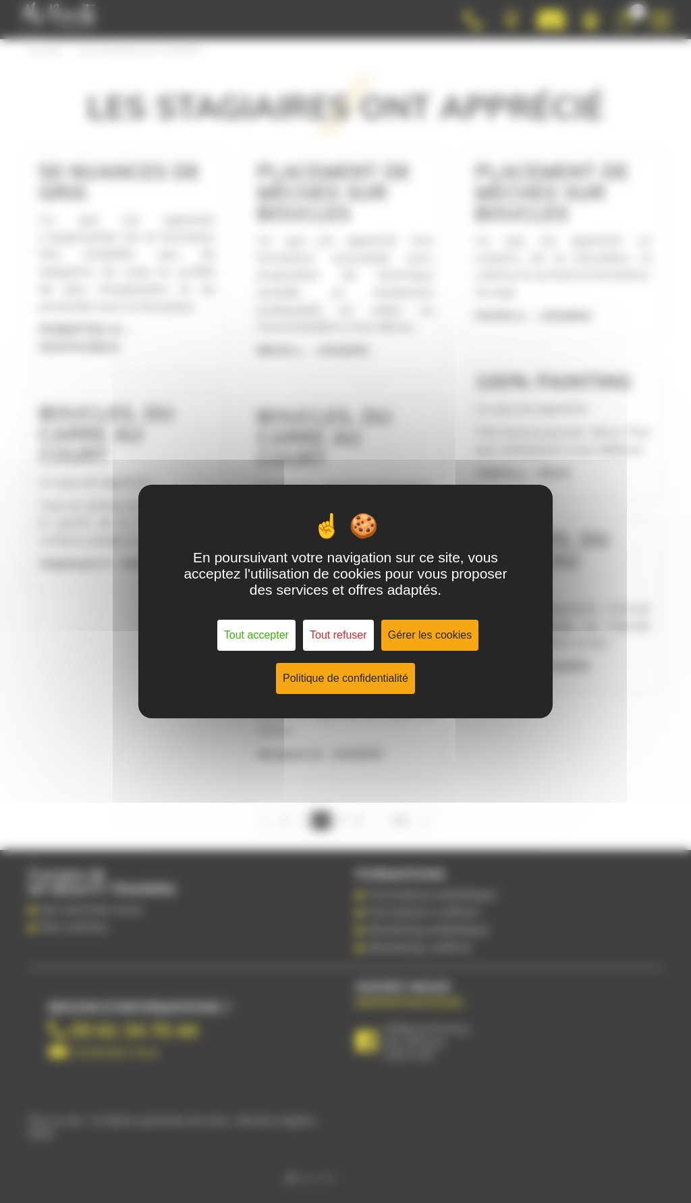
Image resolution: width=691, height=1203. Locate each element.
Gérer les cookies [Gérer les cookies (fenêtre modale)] (430, 635)
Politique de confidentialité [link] (345, 678)
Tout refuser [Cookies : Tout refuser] (338, 635)
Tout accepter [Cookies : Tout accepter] (256, 635)
